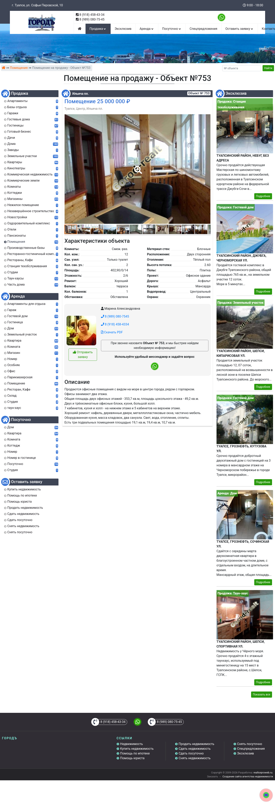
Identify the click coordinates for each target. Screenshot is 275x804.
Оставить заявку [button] (239, 29)
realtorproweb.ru (262, 772)
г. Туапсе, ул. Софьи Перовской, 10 (37, 5)
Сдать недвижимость (195, 749)
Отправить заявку (83, 354)
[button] (137, 167)
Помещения (19, 68)
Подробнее (263, 196)
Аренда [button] (146, 29)
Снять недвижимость (195, 758)
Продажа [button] (97, 29)
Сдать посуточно (191, 753)
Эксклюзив (123, 29)
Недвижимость (131, 744)
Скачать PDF (112, 332)
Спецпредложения (203, 29)
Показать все (261, 694)
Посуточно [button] (172, 29)
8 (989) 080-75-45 (92, 19)
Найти (268, 68)
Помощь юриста (132, 758)
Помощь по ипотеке (135, 753)
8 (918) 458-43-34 (92, 15)
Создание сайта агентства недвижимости (247, 776)
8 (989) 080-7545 (115, 316)
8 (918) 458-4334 (115, 324)
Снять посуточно (249, 744)
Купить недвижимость (137, 749)
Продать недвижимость (196, 744)
